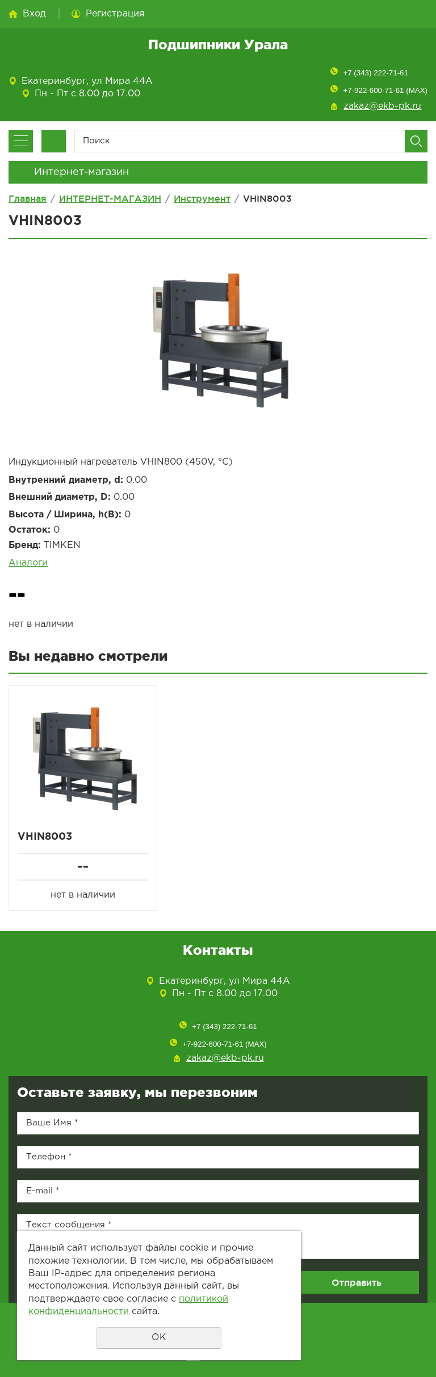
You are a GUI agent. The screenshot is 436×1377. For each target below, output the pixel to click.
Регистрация (115, 14)
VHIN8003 (45, 837)
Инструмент (202, 198)
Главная (28, 198)
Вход (34, 14)
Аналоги (28, 563)
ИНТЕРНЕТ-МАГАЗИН (110, 198)
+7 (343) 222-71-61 (375, 73)
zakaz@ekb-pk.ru (382, 106)
